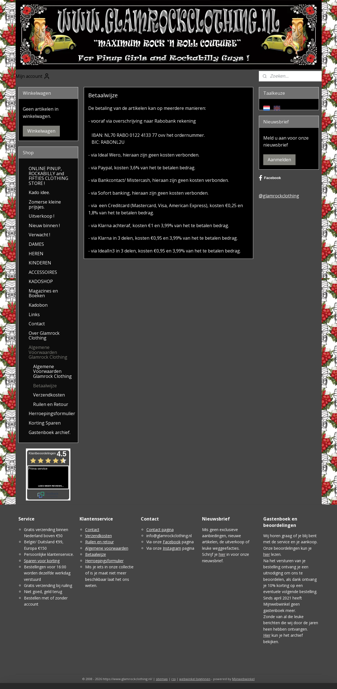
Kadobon (38, 305)
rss (173, 679)
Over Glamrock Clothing (44, 335)
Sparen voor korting (42, 560)
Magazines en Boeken (43, 293)
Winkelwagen (41, 131)
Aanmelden (279, 160)
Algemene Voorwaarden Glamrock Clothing (48, 352)
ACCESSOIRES (43, 272)
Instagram (172, 548)
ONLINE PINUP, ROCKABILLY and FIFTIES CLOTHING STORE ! (48, 175)
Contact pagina (160, 529)
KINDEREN (40, 263)
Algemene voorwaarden (106, 548)
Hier (266, 635)
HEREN (36, 254)
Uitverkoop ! (41, 216)
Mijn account (33, 76)
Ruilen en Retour (50, 404)
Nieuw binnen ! (44, 225)
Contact (37, 324)
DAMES (36, 244)
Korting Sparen (45, 423)
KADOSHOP (41, 281)
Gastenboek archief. (49, 432)
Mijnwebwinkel (243, 679)
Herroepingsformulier (52, 413)
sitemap (162, 679)
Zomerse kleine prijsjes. (45, 204)
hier (222, 554)
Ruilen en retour (99, 541)
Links (34, 314)
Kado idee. (39, 192)
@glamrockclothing (279, 196)
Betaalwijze (45, 386)
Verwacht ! (39, 235)
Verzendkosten (49, 395)
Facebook (270, 178)
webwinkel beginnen (194, 679)
